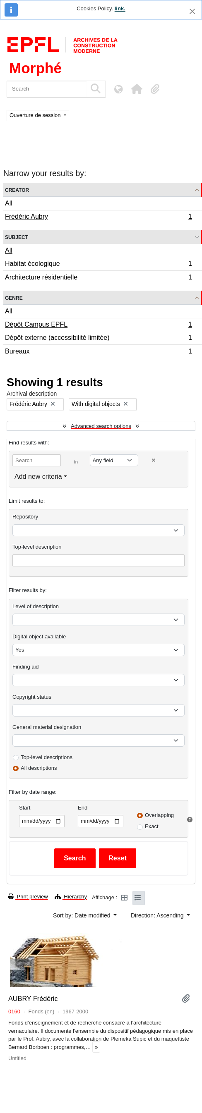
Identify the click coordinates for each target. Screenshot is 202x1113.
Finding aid (25, 667)
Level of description (35, 606)
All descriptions (39, 768)
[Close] (192, 11)
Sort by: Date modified (82, 915)
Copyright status (31, 697)
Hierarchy (71, 896)
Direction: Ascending (158, 915)
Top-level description (37, 547)
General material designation (46, 727)
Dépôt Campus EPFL (98, 325)
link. (120, 8)
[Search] (47, 89)
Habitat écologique (98, 265)
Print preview (28, 896)
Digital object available (39, 636)
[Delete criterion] (154, 460)
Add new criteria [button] (38, 476)
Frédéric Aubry (98, 217)
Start (24, 808)
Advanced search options (101, 426)
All (8, 203)
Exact (152, 826)
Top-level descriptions (46, 757)
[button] (136, 89)
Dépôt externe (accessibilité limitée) (98, 339)
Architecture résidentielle (98, 278)
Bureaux (98, 352)
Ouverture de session (36, 115)
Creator (17, 189)
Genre (14, 297)
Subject (16, 237)
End (82, 808)
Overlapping (159, 815)
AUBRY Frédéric (33, 998)
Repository (25, 517)
